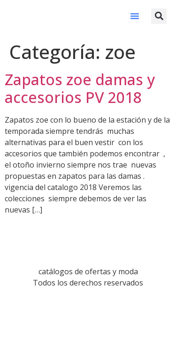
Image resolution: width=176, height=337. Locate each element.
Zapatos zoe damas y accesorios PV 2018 (80, 88)
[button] (135, 16)
